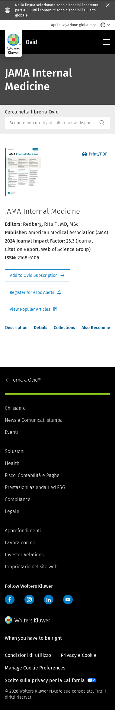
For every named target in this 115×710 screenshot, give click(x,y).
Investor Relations (24, 554)
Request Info (37, 276)
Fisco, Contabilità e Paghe (32, 475)
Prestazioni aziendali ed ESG (35, 487)
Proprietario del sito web (31, 567)
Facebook (9, 599)
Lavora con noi (21, 542)
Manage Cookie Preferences (35, 668)
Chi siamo (15, 408)
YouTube (68, 599)
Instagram (29, 599)
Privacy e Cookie (79, 655)
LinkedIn (48, 599)
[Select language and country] (103, 25)
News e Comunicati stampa (34, 420)
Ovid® (26, 380)
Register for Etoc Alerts (35, 293)
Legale (12, 511)
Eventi (11, 432)
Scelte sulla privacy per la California (45, 680)
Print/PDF (94, 154)
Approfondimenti (23, 530)
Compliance (17, 499)
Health (12, 463)
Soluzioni (14, 451)
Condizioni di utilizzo (28, 655)
